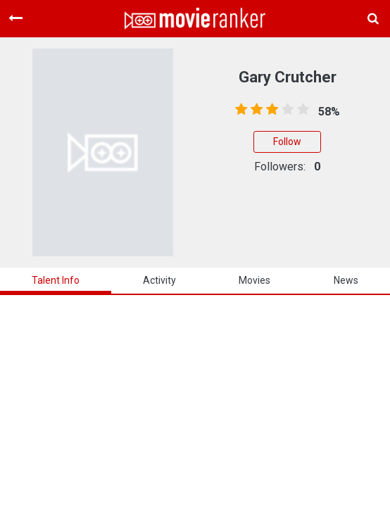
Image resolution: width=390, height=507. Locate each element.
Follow (287, 141)
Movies (254, 280)
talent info (56, 280)
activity (159, 280)
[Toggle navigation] (15, 18)
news (346, 280)
